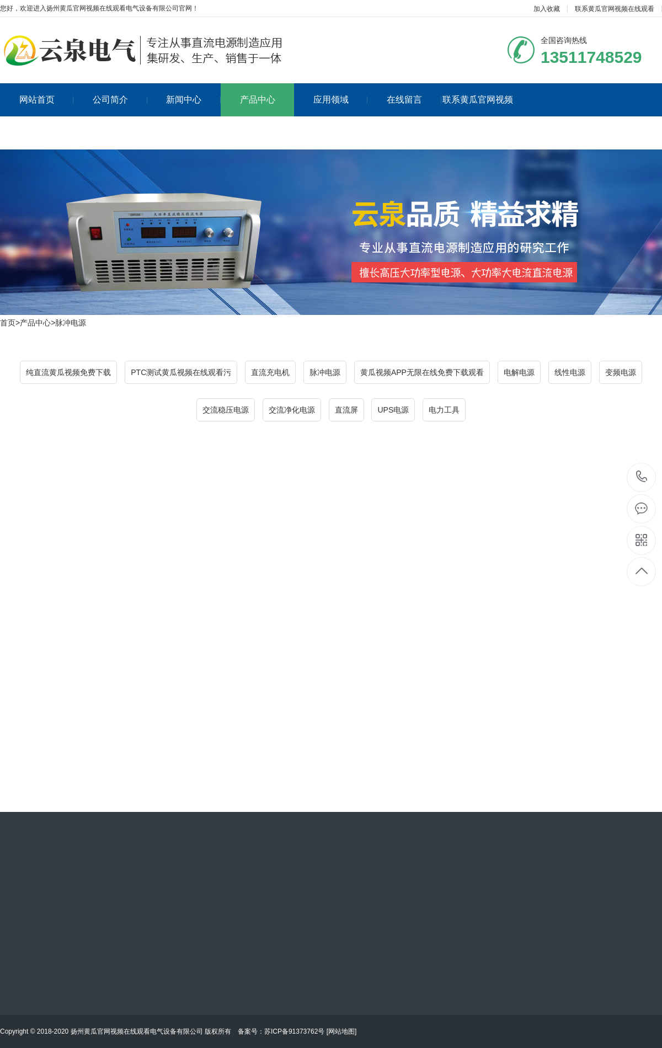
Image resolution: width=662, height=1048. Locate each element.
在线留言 (414, 99)
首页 (7, 322)
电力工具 (444, 409)
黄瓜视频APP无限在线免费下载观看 (422, 372)
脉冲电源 (70, 322)
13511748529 (641, 477)
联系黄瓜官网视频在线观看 (614, 9)
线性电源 (569, 372)
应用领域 (340, 99)
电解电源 (519, 372)
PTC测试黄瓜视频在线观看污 (181, 372)
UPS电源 (393, 409)
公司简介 (120, 99)
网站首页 (46, 99)
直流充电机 (270, 372)
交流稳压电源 (225, 409)
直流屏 (346, 409)
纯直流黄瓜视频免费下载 (68, 372)
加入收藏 (546, 9)
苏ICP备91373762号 (294, 1031)
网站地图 (341, 1031)
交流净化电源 (292, 409)
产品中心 (257, 99)
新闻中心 (193, 99)
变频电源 (620, 372)
